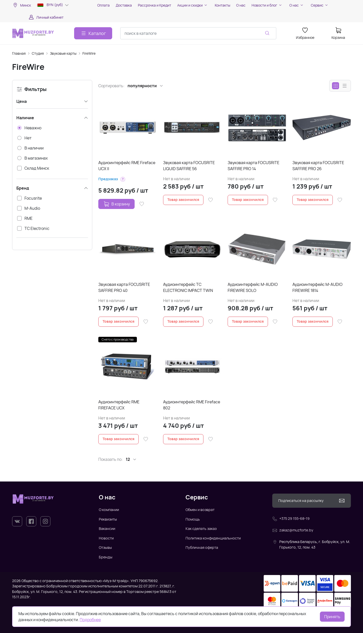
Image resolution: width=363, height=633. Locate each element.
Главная (19, 53)
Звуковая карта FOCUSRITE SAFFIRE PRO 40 (124, 287)
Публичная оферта (202, 547)
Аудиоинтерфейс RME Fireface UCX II (126, 165)
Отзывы (105, 547)
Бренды (105, 557)
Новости (106, 538)
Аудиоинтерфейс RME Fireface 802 (191, 405)
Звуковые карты (63, 53)
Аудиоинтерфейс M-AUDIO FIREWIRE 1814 (317, 287)
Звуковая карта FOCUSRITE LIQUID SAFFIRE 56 (189, 165)
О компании (109, 509)
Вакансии (107, 528)
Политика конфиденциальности (213, 538)
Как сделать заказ (201, 528)
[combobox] (198, 33)
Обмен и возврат (200, 509)
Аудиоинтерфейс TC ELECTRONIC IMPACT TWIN (188, 287)
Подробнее (90, 619)
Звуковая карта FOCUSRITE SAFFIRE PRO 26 (318, 165)
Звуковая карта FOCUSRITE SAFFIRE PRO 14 (253, 165)
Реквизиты (108, 519)
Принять (332, 616)
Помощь (193, 519)
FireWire (89, 53)
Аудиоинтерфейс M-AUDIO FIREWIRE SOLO (253, 287)
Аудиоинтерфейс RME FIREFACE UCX (118, 405)
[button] (122, 179)
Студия (38, 53)
